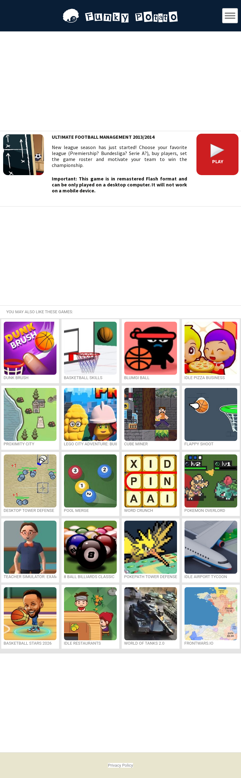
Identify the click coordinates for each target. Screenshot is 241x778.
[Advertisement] (120, 82)
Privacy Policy (120, 765)
